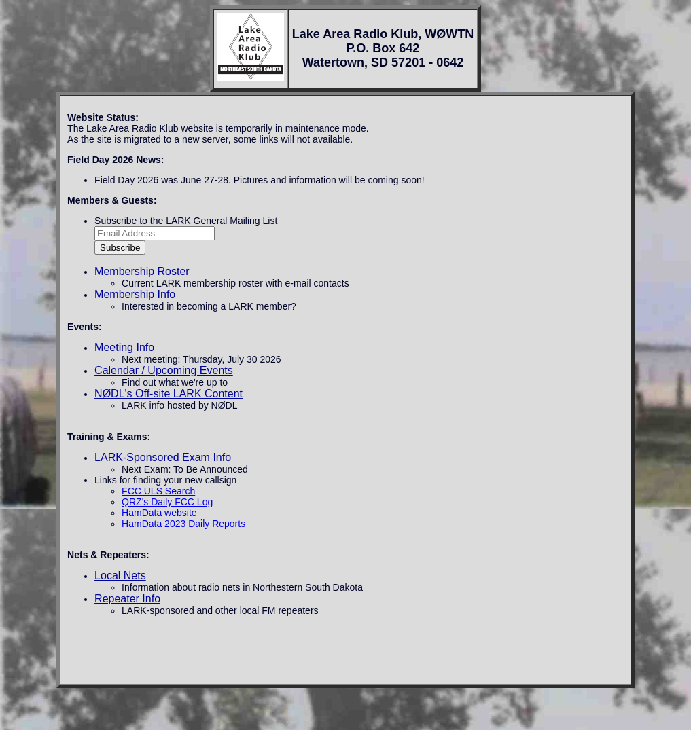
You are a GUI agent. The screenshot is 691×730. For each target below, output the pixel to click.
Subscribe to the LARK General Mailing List (185, 220)
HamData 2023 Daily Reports (183, 523)
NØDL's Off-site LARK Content (168, 393)
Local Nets (120, 575)
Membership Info (134, 294)
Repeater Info (127, 598)
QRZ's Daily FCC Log (167, 501)
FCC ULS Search (158, 491)
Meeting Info (124, 347)
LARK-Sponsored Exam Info (162, 457)
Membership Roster (142, 271)
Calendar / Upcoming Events (163, 370)
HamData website (159, 512)
